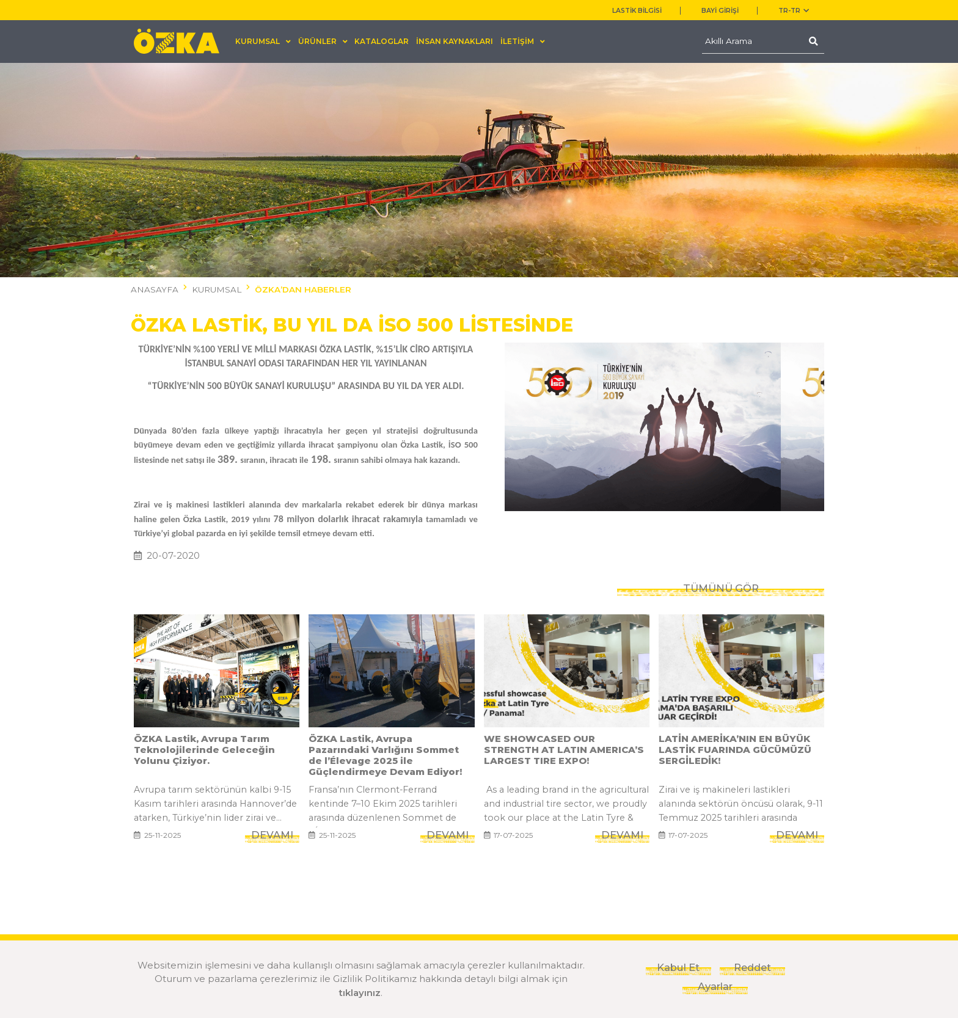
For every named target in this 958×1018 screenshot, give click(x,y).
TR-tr (793, 11)
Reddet (752, 967)
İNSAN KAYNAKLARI (454, 41)
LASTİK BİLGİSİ (637, 11)
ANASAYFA (154, 289)
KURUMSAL (216, 289)
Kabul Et (678, 967)
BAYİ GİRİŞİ (720, 11)
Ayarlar (715, 986)
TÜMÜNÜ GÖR (721, 589)
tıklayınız (360, 992)
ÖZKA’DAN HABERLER (303, 289)
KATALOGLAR (381, 41)
